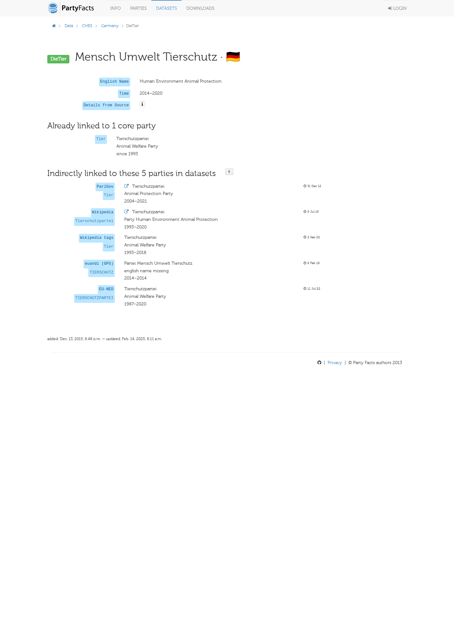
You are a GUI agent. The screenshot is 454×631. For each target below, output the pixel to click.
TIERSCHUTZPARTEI (94, 298)
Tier (101, 139)
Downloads (200, 8)
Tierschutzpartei (94, 221)
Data (69, 25)
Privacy (335, 362)
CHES (87, 25)
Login (397, 8)
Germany (110, 25)
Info (115, 8)
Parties (138, 8)
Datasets (166, 8)
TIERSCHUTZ (102, 272)
